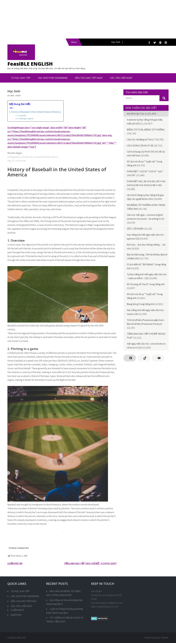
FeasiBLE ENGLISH (30, 63)
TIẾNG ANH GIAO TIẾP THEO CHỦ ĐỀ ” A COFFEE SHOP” (90, 563)
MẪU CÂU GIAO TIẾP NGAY (89, 77)
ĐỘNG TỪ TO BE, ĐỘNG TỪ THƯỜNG (146, 129)
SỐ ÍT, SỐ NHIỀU (135, 228)
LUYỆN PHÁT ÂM (14, 563)
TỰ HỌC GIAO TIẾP (20, 77)
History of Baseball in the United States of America (36, 111)
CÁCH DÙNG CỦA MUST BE (140, 145)
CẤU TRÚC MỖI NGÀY (121, 77)
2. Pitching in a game (25, 118)
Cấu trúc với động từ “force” (141, 139)
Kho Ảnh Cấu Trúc (135, 113)
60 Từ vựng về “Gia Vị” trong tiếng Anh (146, 284)
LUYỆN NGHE (17, 609)
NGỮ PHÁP (16, 614)
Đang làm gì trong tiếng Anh (140, 304)
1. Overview (21, 115)
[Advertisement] (82, 19)
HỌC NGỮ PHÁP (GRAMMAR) (52, 77)
